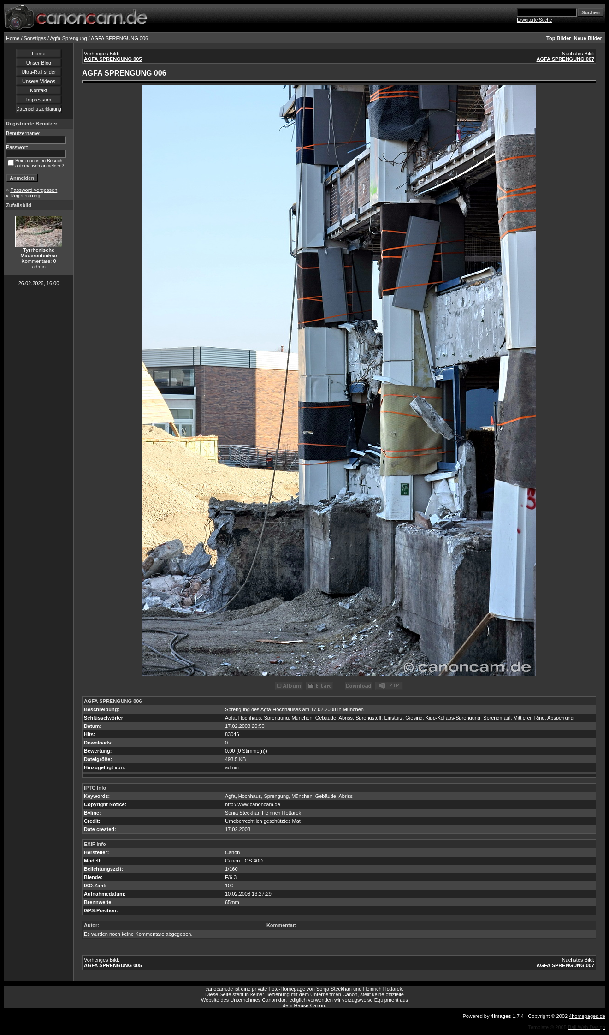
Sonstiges (35, 38)
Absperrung (560, 717)
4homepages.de (587, 1016)
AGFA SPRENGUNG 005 (113, 59)
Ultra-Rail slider (38, 72)
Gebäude (325, 717)
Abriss (346, 717)
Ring (539, 717)
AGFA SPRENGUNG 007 (565, 59)
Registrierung (25, 195)
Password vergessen (33, 190)
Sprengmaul (496, 717)
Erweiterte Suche (534, 20)
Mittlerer (523, 717)
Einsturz (393, 717)
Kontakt (38, 90)
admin (232, 767)
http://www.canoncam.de (252, 804)
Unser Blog (38, 62)
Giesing (413, 717)
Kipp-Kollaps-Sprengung (453, 717)
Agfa (230, 717)
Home (12, 38)
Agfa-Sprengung (68, 38)
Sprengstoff (368, 717)
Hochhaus (249, 717)
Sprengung (276, 717)
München (301, 717)
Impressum (38, 99)
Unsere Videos (38, 81)
